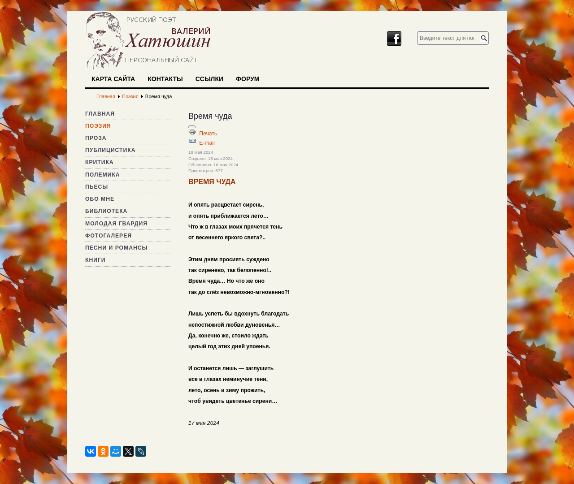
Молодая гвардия (116, 223)
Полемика (102, 175)
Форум (247, 78)
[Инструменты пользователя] (192, 126)
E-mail (206, 143)
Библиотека (106, 211)
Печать (208, 133)
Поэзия (98, 126)
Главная (100, 114)
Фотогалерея (108, 236)
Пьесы (96, 187)
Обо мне (99, 199)
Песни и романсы (116, 248)
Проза (96, 138)
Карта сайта (113, 78)
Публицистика (110, 150)
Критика (99, 162)
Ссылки (209, 78)
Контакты (165, 78)
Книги (95, 260)
